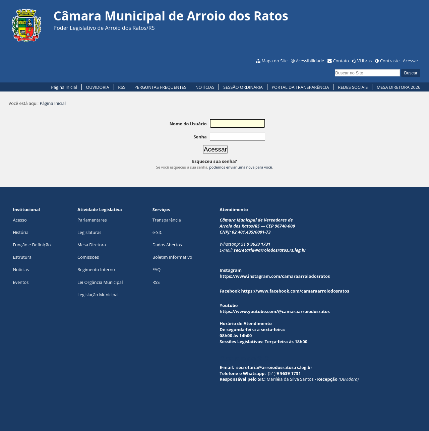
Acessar (410, 61)
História (20, 232)
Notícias (21, 269)
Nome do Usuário (188, 124)
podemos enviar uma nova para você (240, 167)
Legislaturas (89, 232)
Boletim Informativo (172, 257)
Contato (341, 61)
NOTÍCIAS (204, 87)
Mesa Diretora (91, 245)
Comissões (88, 257)
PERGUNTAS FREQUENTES (160, 87)
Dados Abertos (167, 245)
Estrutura (22, 257)
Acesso (19, 220)
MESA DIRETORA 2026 (399, 87)
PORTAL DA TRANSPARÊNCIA (300, 87)
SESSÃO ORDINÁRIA (243, 87)
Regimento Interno (96, 269)
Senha (199, 137)
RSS (121, 87)
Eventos (20, 282)
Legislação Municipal (98, 295)
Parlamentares (92, 220)
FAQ (156, 269)
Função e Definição (32, 245)
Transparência (166, 220)
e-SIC (157, 232)
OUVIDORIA (97, 87)
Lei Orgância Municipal (100, 282)
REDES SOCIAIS (353, 87)
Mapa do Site (274, 61)
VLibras (364, 61)
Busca (334, 68)
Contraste (390, 61)
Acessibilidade (310, 61)
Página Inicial (64, 87)
